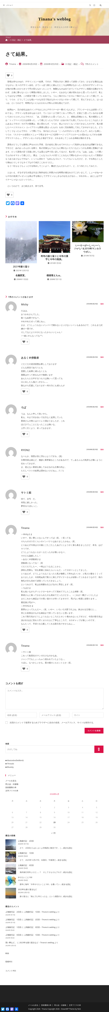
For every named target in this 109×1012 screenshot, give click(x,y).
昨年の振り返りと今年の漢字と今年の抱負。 (54, 257)
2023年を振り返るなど (27, 889)
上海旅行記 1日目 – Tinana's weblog (39, 912)
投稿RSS (8, 961)
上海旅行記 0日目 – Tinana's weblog (39, 927)
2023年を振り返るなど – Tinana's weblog (36, 942)
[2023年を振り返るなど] (10, 893)
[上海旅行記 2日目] (10, 844)
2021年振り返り (21, 266)
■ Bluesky (9, 767)
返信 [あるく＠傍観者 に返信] (102, 357)
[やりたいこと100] (10, 881)
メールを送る (10, 780)
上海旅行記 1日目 (26, 853)
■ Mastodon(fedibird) (14, 760)
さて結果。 (28, 40)
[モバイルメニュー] (8, 5)
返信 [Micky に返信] (102, 304)
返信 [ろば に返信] (102, 407)
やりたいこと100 (25, 877)
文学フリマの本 (11, 790)
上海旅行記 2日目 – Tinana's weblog (39, 919)
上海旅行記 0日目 (26, 865)
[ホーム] (6, 40)
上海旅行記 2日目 (26, 841)
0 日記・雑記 (72, 64)
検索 (7, 743)
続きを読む (68, 848)
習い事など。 (10, 942)
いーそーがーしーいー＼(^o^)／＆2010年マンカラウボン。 (88, 248)
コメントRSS (10, 970)
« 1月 (53, 833)
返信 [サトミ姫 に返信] (102, 492)
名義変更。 (21, 275)
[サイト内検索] (101, 5)
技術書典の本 (10, 787)
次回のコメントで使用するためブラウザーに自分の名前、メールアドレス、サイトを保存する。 (52, 722)
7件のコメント (92, 64)
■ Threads (9, 763)
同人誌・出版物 (11, 784)
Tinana (12, 64)
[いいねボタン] (8, 75)
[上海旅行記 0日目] (10, 869)
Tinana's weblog (54, 19)
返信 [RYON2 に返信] (102, 449)
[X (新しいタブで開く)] (90, 5)
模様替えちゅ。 (54, 275)
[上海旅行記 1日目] (10, 856)
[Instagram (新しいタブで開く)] (94, 5)
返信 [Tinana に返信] (102, 527)
